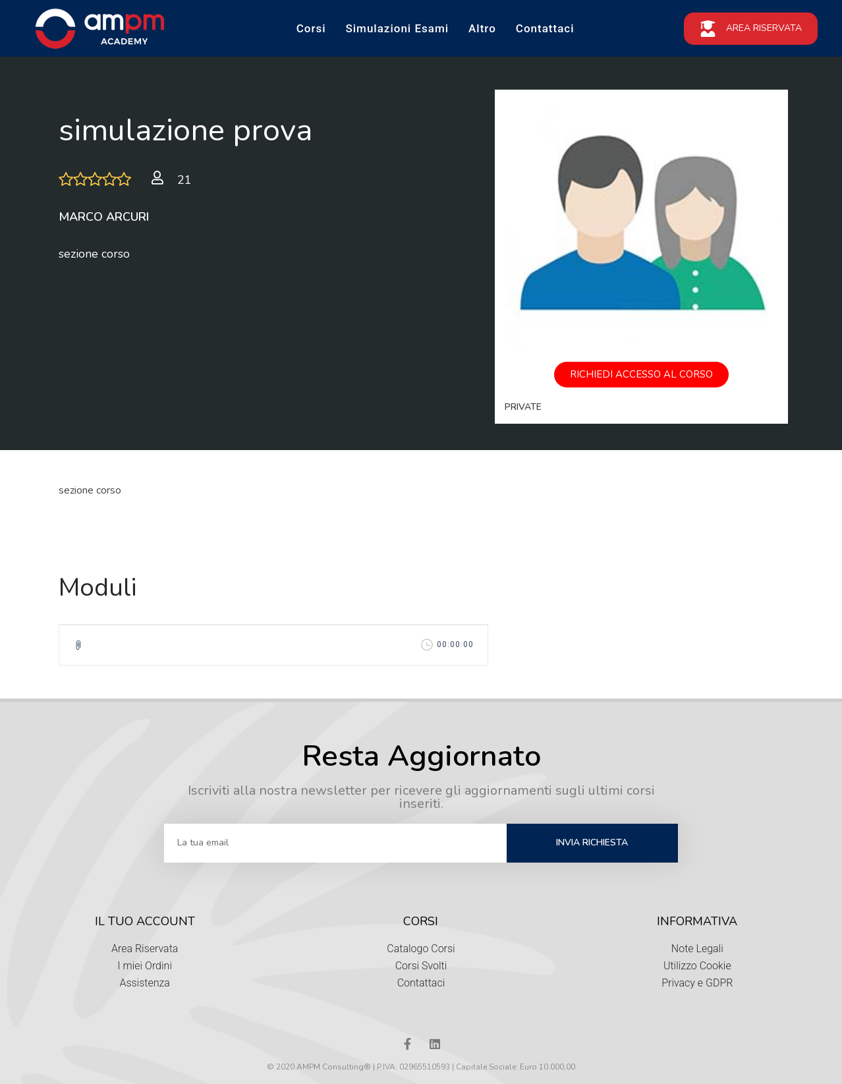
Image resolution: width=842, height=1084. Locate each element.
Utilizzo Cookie (697, 965)
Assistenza (144, 983)
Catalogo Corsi (421, 948)
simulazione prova (185, 130)
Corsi (311, 28)
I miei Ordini (144, 965)
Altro (482, 28)
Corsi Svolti (421, 965)
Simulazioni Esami (397, 28)
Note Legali (697, 948)
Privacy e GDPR (697, 983)
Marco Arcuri (104, 217)
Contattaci (545, 28)
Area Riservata (145, 948)
